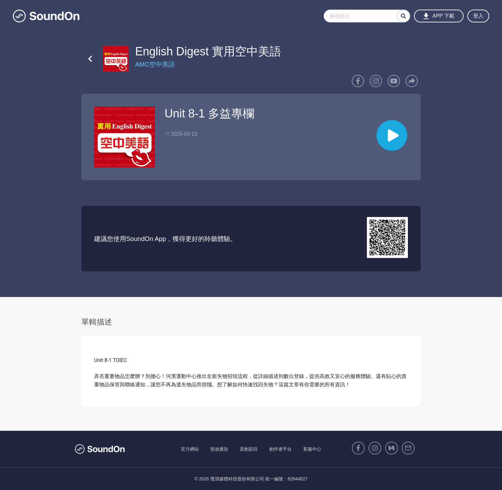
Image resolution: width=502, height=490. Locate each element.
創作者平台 (280, 449)
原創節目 (249, 449)
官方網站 (190, 449)
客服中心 (312, 449)
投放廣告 (219, 449)
